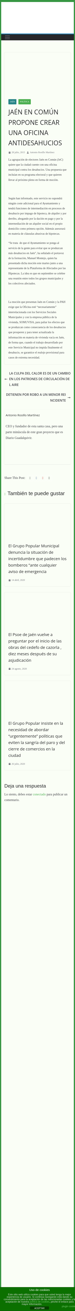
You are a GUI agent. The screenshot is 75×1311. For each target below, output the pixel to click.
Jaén (12, 102)
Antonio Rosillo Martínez (42, 152)
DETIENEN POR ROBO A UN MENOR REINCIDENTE (38, 397)
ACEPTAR (39, 1308)
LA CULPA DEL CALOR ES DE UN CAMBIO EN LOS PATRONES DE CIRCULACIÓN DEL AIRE (37, 379)
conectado (39, 794)
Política (24, 102)
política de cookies (39, 1301)
